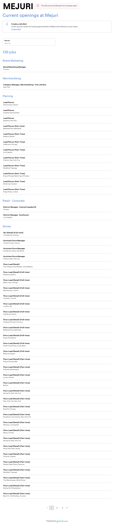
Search (7, 41)
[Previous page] (47, 508)
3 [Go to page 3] (62, 508)
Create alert (16, 29)
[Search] (29, 43)
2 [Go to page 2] (56, 508)
